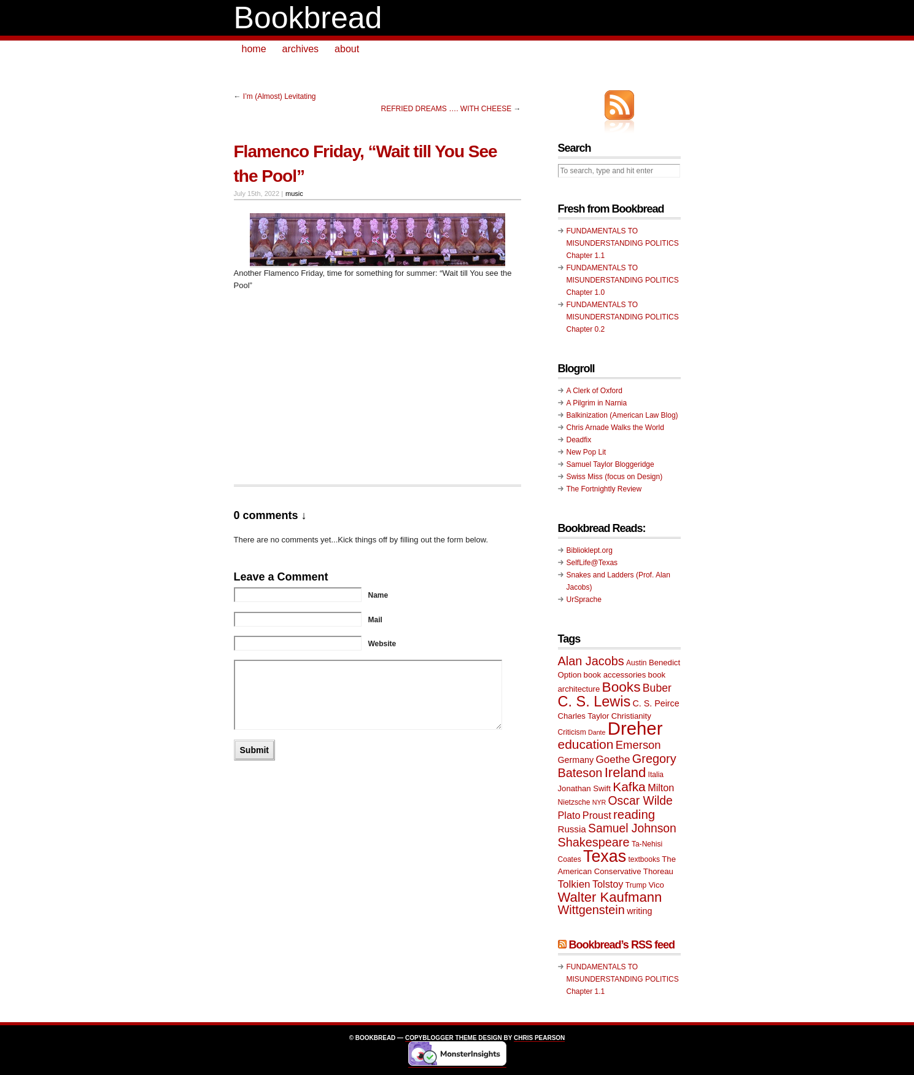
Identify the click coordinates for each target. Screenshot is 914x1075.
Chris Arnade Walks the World (615, 427)
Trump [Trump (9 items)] (635, 885)
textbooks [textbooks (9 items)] (644, 859)
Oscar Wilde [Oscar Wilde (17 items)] (640, 800)
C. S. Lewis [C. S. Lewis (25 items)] (594, 702)
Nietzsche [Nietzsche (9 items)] (574, 802)
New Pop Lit (586, 452)
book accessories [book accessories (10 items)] (615, 674)
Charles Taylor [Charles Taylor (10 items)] (584, 716)
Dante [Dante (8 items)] (596, 732)
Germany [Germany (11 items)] (576, 760)
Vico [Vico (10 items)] (656, 884)
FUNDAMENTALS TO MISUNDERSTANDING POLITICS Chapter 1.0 (623, 280)
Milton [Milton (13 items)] (661, 787)
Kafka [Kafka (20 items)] (629, 787)
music (294, 193)
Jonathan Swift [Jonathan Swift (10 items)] (584, 788)
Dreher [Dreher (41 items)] (635, 728)
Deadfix (579, 440)
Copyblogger (429, 1037)
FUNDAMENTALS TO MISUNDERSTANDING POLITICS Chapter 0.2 (623, 317)
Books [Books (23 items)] (621, 687)
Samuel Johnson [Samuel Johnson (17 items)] (632, 828)
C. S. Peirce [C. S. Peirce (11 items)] (656, 703)
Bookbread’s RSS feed (622, 945)
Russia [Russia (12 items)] (572, 829)
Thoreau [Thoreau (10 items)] (658, 871)
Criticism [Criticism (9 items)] (572, 732)
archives (300, 49)
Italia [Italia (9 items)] (656, 774)
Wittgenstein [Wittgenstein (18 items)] (591, 910)
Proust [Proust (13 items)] (597, 815)
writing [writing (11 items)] (639, 911)
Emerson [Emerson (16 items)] (638, 744)
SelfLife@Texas (592, 562)
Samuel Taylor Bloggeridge (610, 464)
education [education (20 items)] (586, 744)
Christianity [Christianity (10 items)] (631, 716)
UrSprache (584, 599)
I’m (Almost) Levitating (279, 96)
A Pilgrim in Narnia (597, 403)
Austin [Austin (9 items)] (636, 663)
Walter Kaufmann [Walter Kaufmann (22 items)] (610, 897)
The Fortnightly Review (604, 489)
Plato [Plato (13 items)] (569, 815)
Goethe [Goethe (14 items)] (613, 759)
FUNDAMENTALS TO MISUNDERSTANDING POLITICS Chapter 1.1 (623, 243)
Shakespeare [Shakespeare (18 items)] (594, 842)
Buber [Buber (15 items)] (657, 688)
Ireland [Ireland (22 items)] (625, 772)
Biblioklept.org (590, 550)
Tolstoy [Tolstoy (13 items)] (607, 883)
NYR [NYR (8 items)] (599, 802)
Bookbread (308, 18)
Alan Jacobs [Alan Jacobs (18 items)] (591, 661)
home (254, 49)
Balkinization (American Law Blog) (622, 415)
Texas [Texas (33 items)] (604, 856)
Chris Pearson (539, 1037)
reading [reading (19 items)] (634, 814)
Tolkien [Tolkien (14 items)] (574, 884)
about (347, 49)
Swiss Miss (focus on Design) (615, 476)
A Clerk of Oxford (594, 390)
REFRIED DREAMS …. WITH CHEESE (446, 108)
